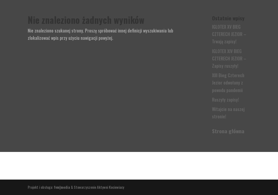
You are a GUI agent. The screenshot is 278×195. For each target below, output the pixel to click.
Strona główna (228, 131)
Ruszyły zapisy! (225, 99)
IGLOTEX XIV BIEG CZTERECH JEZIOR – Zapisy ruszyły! (229, 58)
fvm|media (62, 187)
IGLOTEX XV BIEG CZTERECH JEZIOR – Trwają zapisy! (229, 34)
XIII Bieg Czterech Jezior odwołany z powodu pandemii (228, 82)
